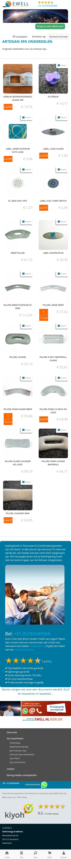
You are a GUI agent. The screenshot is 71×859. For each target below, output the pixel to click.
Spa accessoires (17, 762)
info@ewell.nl (37, 646)
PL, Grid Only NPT (17, 200)
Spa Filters (15, 758)
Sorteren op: (50, 36)
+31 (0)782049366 (47, 5)
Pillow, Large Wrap (53, 305)
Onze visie (12, 732)
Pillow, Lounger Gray (18, 513)
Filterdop (53, 96)
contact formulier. (24, 649)
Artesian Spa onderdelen (22, 754)
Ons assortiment (15, 738)
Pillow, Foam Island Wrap (18, 409)
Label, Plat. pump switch (53, 200)
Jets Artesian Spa (18, 750)
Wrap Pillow (18, 252)
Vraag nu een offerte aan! (50, 26)
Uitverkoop (15, 742)
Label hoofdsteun (53, 252)
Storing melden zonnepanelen (22, 775)
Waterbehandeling (19, 746)
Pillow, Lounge (17, 357)
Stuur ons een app (36, 785)
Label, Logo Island (53, 148)
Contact (10, 769)
